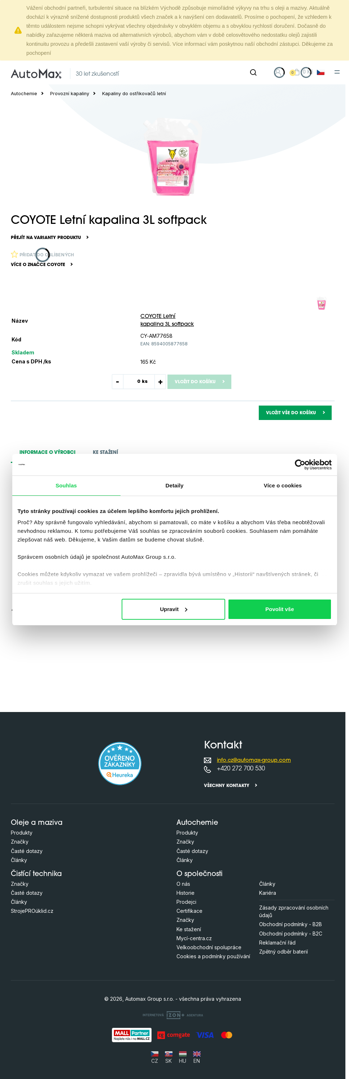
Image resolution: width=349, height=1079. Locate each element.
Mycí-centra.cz (194, 938)
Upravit (173, 609)
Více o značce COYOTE (38, 265)
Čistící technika (36, 874)
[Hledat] (253, 72)
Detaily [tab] (175, 485)
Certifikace (189, 911)
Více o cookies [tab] (283, 485)
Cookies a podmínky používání (213, 956)
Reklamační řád (277, 942)
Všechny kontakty (226, 786)
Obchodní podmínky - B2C (290, 933)
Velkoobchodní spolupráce (208, 947)
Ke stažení (188, 929)
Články (19, 860)
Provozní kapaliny (69, 93)
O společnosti (199, 874)
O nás (183, 884)
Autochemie (24, 93)
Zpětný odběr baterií (283, 951)
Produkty (21, 833)
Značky (20, 842)
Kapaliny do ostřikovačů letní (134, 93)
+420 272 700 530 (241, 769)
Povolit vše (279, 609)
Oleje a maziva (36, 823)
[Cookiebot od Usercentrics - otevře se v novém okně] (300, 464)
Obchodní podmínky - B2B (290, 924)
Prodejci (186, 902)
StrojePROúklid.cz (32, 911)
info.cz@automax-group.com (254, 760)
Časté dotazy (27, 851)
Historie (185, 893)
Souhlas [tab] (66, 485)
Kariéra (267, 893)
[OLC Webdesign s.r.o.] (173, 1015)
